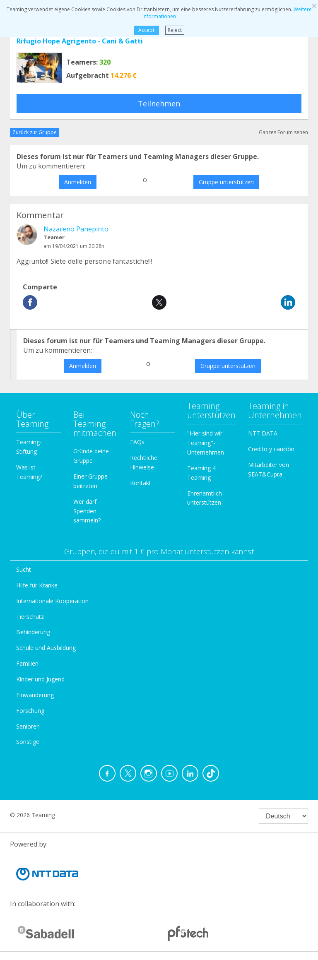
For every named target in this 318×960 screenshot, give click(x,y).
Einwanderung (35, 695)
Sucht (23, 569)
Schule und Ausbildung (46, 648)
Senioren (28, 726)
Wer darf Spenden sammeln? (87, 511)
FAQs (137, 442)
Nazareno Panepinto (75, 228)
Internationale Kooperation (52, 601)
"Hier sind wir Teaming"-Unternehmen (205, 442)
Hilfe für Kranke (37, 585)
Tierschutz (30, 617)
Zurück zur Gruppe (34, 132)
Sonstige (27, 742)
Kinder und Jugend (40, 679)
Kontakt (140, 483)
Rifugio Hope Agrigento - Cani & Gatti (80, 41)
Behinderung (33, 632)
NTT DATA (262, 433)
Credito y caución (271, 449)
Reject (175, 30)
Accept (146, 30)
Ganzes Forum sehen (283, 132)
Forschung (30, 711)
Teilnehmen (159, 103)
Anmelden (77, 182)
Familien (27, 663)
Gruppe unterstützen (226, 182)
